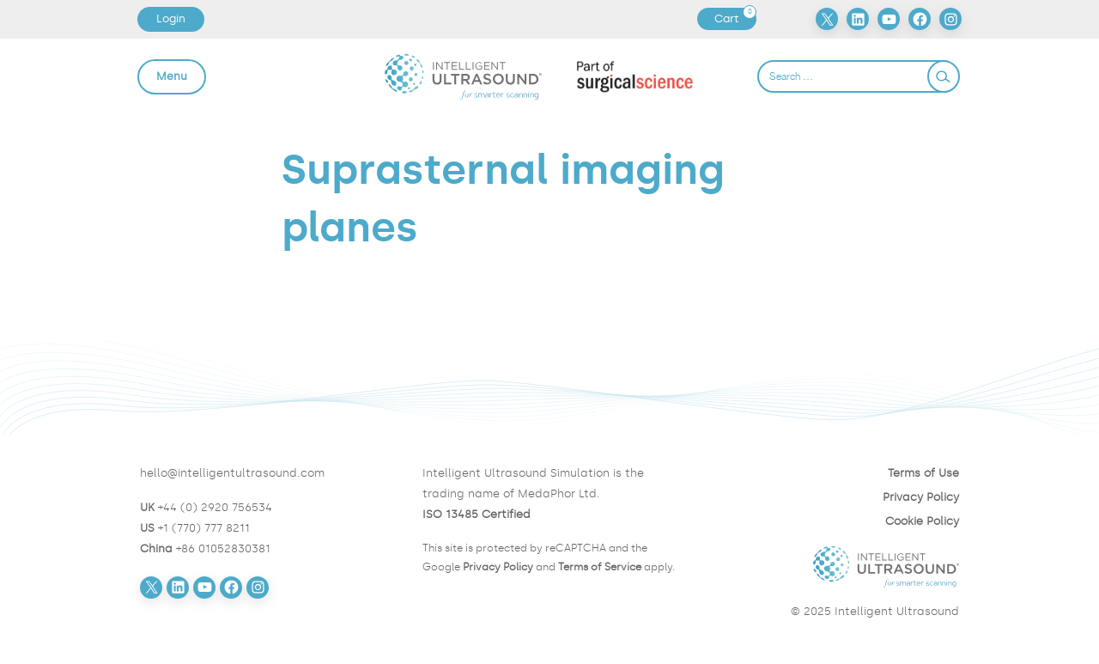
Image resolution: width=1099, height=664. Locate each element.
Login (170, 18)
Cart (734, 19)
